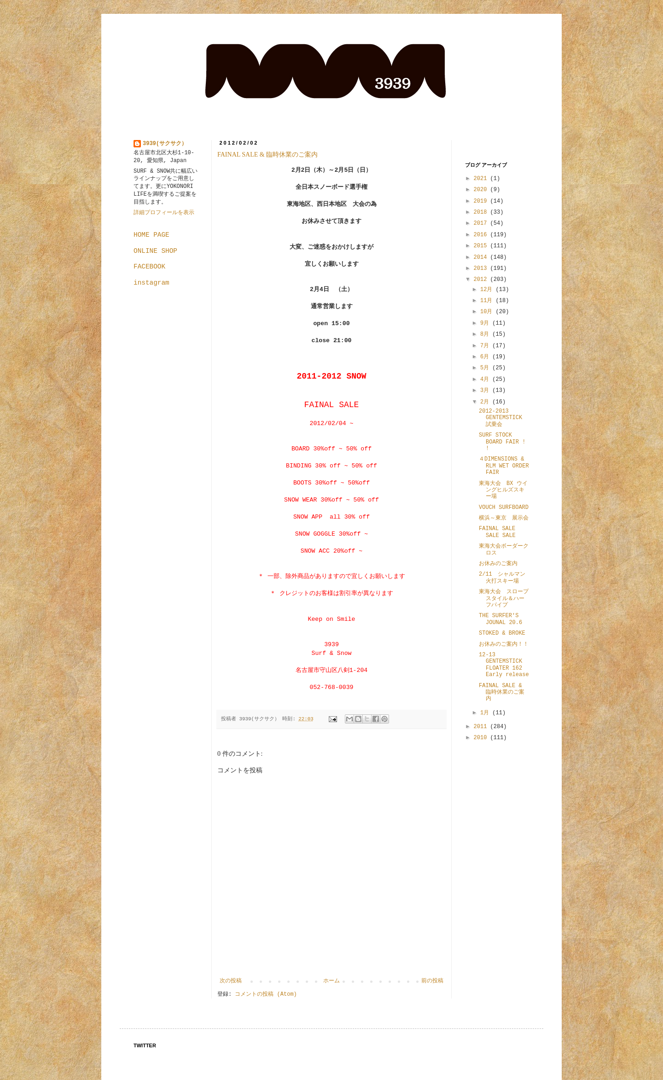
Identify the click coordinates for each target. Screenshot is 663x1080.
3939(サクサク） (165, 143)
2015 (482, 246)
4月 (486, 379)
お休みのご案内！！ (504, 644)
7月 (486, 346)
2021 (482, 178)
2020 (482, 190)
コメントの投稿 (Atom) (266, 994)
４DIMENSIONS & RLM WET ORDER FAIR (504, 466)
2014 (482, 257)
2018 (482, 212)
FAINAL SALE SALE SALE (497, 531)
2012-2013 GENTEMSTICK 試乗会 (500, 418)
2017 (482, 223)
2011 (482, 727)
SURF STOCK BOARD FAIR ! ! (502, 442)
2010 (482, 738)
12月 (488, 289)
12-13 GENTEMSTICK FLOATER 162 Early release (505, 665)
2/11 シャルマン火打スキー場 (502, 577)
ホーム (331, 981)
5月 (486, 368)
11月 (488, 301)
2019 (482, 201)
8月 (486, 334)
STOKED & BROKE (502, 633)
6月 (486, 357)
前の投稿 (432, 981)
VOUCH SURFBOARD (504, 507)
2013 (482, 268)
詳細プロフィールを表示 (164, 213)
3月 (486, 390)
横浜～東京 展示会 (504, 518)
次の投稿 (231, 981)
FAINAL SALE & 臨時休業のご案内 (267, 154)
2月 (486, 402)
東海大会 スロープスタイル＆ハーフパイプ (504, 598)
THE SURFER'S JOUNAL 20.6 (500, 619)
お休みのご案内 (498, 563)
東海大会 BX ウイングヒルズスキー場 (503, 490)
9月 (486, 323)
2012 (482, 279)
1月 (486, 713)
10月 (488, 312)
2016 (482, 235)
